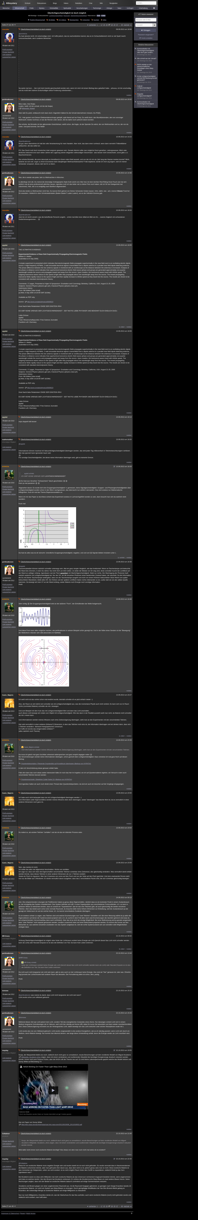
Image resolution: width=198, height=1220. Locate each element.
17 (101, 25)
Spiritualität (67, 8)
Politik (32, 8)
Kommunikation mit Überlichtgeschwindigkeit (146, 104)
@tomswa (22, 1017)
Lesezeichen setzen (9, 57)
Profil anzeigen (7, 49)
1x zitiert (122, 327)
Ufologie (109, 8)
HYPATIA (5, 467)
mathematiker (7, 439)
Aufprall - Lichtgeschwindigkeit (146, 88)
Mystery (41, 8)
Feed (98, 15)
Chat (90, 3)
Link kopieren (6, 55)
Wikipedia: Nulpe (28, 108)
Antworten (86, 20)
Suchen (96, 20)
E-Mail (103, 15)
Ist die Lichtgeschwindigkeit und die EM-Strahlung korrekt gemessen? (146, 79)
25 (104, 25)
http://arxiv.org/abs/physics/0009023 (40, 302)
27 (109, 25)
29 (114, 25)
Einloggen (147, 30)
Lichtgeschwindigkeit (56, 15)
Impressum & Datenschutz (10, 1213)
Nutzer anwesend (145, 14)
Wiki (101, 3)
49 (122, 25)
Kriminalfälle (54, 8)
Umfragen (130, 8)
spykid (4, 245)
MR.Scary (6, 936)
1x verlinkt (121, 558)
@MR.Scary (23, 958)
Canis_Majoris (7, 695)
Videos (66, 3)
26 (107, 25)
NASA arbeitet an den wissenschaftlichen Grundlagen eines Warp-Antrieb (146, 68)
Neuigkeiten (113, 3)
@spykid (22, 444)
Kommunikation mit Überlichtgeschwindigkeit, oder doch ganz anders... (146, 52)
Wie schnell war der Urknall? (146, 60)
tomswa (5, 991)
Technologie (97, 8)
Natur (119, 8)
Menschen (6, 8)
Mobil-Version (30, 1213)
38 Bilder (52, 20)
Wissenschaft (19, 8)
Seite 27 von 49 (9, 25)
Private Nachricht (8, 52)
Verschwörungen (82, 8)
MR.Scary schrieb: (28, 962)
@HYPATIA (23, 34)
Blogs (55, 3)
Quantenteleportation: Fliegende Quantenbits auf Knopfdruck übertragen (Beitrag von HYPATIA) (55, 764)
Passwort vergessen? (146, 35)
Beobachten (74, 20)
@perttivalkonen (24, 141)
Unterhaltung (143, 8)
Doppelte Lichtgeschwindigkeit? (146, 96)
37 (117, 25)
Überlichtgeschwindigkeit (79, 15)
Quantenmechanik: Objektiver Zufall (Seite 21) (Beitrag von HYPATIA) (45, 779)
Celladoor (6, 1134)
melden (129, 95)
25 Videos (62, 20)
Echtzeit (27, 3)
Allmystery (11, 3)
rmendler (5, 29)
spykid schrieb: (27, 473)
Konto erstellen (147, 38)
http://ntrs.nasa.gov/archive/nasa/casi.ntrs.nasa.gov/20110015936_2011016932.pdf (51, 1124)
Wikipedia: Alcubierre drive (31, 1057)
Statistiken (78, 3)
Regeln (22, 1213)
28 (112, 25)
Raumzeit (67, 15)
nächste (126, 25)
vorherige (92, 25)
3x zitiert (122, 949)
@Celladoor (23, 1163)
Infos (104, 20)
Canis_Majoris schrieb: (30, 747)
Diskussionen (41, 3)
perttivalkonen (7, 99)
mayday (5, 1050)
